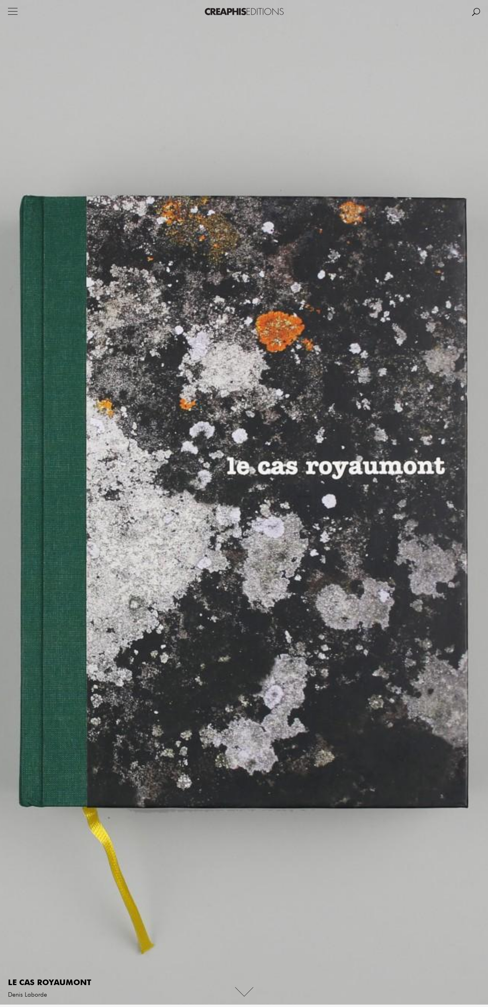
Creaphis (244, 11)
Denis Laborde (27, 995)
